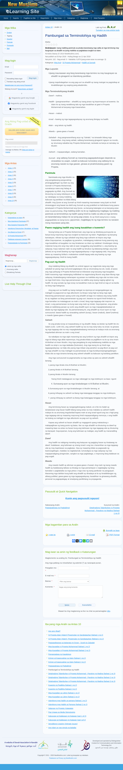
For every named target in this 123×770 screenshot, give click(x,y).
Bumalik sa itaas (111, 530)
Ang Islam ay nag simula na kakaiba (62, 728)
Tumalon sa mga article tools (108, 30)
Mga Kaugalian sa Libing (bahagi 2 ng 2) (64, 697)
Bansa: (48, 581)
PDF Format (113, 535)
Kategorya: (49, 63)
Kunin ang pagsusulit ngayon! (82, 498)
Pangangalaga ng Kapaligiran (59, 654)
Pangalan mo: (51, 569)
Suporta (16, 18)
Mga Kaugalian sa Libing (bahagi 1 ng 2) (64, 693)
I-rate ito (50, 535)
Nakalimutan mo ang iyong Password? (18, 85)
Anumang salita (11, 269)
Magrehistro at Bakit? (25, 89)
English (9, 32)
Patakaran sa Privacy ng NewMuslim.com (63, 758)
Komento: (49, 587)
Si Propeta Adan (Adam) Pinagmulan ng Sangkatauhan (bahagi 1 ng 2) (75, 635)
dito (108, 611)
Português (10, 45)
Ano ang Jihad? (54, 631)
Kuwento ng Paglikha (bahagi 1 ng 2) (62, 685)
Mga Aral (57, 63)
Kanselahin (87, 605)
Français (10, 42)
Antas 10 (49, 27)
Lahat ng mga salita (13, 266)
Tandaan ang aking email (15, 82)
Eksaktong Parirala (12, 272)
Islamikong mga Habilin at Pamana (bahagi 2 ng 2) (67, 704)
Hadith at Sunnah (88, 63)
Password (8, 73)
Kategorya (72, 18)
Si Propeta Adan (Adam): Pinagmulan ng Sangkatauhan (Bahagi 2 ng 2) (76, 639)
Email (7, 67)
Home (6, 18)
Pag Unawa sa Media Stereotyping (61, 712)
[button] (6, 168)
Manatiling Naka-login (13, 79)
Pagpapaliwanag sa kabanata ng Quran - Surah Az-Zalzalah (71, 643)
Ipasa (67, 605)
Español (9, 39)
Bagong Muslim (23, 8)
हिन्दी (8, 49)
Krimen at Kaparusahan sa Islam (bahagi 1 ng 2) (67, 658)
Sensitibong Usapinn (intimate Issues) (63, 724)
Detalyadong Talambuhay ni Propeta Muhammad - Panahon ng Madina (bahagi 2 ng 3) (81, 677)
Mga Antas (59, 18)
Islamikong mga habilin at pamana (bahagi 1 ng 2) (67, 701)
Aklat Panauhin (99, 18)
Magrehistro (45, 18)
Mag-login (33, 78)
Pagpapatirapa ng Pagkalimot (57, 508)
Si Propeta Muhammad (71, 63)
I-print (71, 535)
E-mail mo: (50, 575)
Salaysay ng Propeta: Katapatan (60, 708)
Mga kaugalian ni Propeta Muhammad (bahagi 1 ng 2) (69, 647)
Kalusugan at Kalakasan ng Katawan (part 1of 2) (67, 720)
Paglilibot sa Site (30, 18)
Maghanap (85, 18)
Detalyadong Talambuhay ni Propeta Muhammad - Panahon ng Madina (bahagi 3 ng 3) (81, 681)
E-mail (90, 535)
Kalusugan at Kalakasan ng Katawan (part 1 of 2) (67, 716)
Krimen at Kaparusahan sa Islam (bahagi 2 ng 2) (67, 662)
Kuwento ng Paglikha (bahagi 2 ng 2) (62, 689)
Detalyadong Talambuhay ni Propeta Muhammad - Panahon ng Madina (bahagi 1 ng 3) (102, 510)
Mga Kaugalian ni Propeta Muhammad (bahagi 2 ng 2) (69, 650)
